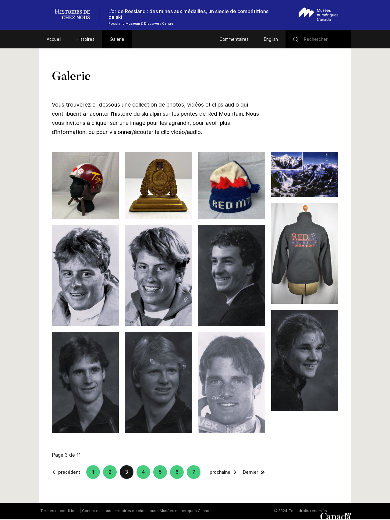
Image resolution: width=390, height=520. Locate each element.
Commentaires (234, 39)
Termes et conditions (60, 510)
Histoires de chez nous (135, 510)
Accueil (54, 39)
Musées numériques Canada (185, 510)
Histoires (85, 39)
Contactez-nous (96, 510)
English (271, 39)
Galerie (117, 39)
